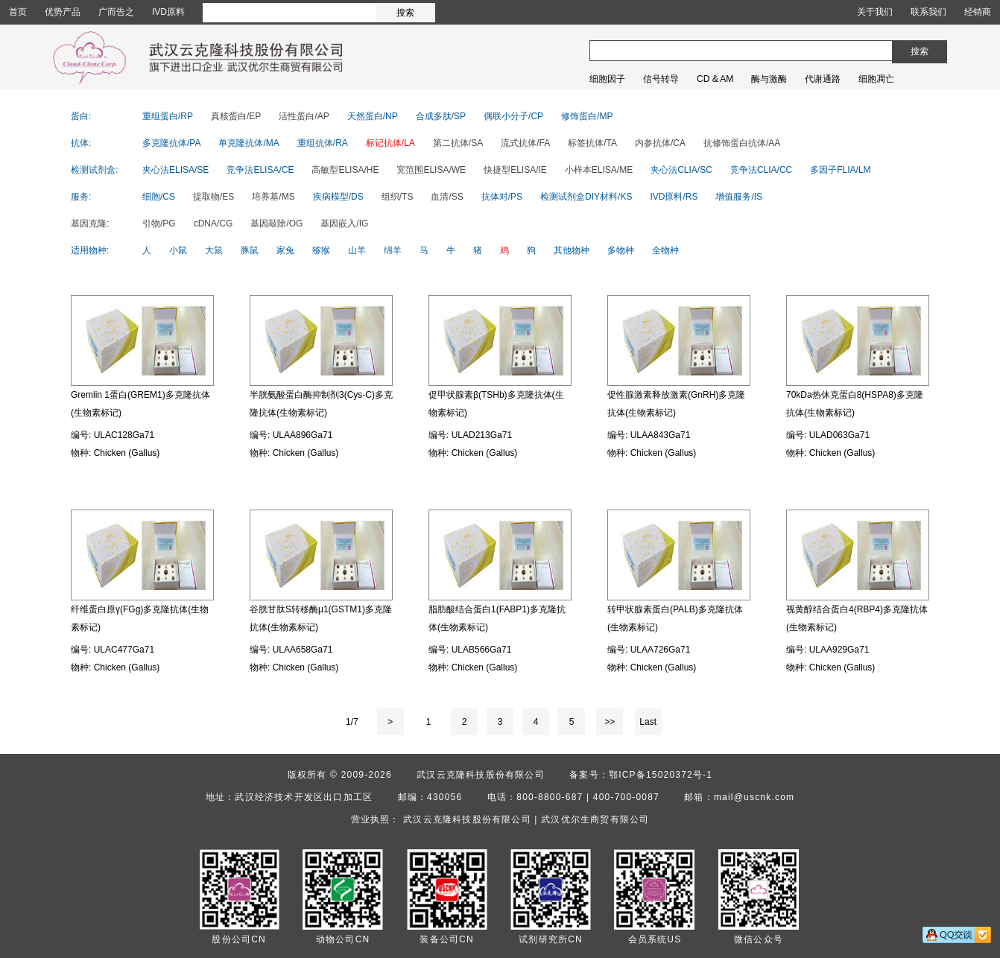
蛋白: (81, 116)
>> (609, 722)
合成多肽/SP (441, 116)
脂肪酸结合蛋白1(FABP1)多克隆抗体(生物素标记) (497, 618)
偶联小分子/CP (513, 116)
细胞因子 (607, 79)
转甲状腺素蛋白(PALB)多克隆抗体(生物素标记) (675, 618)
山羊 (357, 250)
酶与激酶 (769, 79)
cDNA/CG (213, 223)
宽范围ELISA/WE (431, 170)
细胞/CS (158, 196)
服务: (81, 196)
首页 (18, 12)
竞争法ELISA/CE (260, 170)
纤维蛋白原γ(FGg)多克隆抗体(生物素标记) (140, 618)
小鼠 (178, 250)
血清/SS (447, 196)
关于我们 (875, 12)
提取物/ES (213, 196)
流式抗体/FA (525, 143)
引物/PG (159, 223)
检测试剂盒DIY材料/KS (586, 196)
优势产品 (62, 12)
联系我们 (928, 12)
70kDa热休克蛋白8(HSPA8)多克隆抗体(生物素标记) (854, 404)
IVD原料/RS (673, 196)
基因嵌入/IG (344, 223)
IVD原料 (168, 12)
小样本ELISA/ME (599, 170)
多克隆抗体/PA (171, 143)
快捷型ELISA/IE (515, 170)
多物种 (620, 250)
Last (647, 722)
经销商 (977, 12)
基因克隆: (90, 223)
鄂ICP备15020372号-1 (660, 775)
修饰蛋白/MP (587, 116)
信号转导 (661, 79)
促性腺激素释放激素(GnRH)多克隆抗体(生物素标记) (676, 404)
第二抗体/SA (458, 143)
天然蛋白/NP (372, 116)
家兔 (285, 250)
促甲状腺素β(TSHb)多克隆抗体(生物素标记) (496, 404)
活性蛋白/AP (304, 116)
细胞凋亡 (876, 79)
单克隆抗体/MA (248, 143)
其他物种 (571, 250)
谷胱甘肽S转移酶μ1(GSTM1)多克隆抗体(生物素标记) (321, 618)
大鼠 (214, 250)
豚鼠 (250, 250)
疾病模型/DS (338, 196)
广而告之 (116, 12)
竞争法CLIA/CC (761, 170)
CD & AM (715, 79)
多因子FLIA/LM (840, 170)
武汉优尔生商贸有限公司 (595, 819)
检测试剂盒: (94, 170)
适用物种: (90, 250)
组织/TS (398, 196)
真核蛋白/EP (236, 116)
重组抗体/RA (322, 143)
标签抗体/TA (592, 143)
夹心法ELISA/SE (175, 170)
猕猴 (321, 250)
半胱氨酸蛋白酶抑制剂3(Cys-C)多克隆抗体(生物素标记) (321, 404)
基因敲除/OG (276, 223)
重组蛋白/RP (167, 116)
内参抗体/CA (660, 143)
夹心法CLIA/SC (681, 170)
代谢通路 (823, 79)
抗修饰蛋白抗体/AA (741, 143)
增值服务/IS (738, 196)
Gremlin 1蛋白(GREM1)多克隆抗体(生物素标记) (140, 404)
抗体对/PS (501, 196)
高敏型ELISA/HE (345, 170)
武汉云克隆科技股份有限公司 (481, 775)
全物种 (665, 250)
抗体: (81, 143)
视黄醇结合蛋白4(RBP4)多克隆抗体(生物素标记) (857, 618)
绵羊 (393, 250)
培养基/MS (273, 196)
